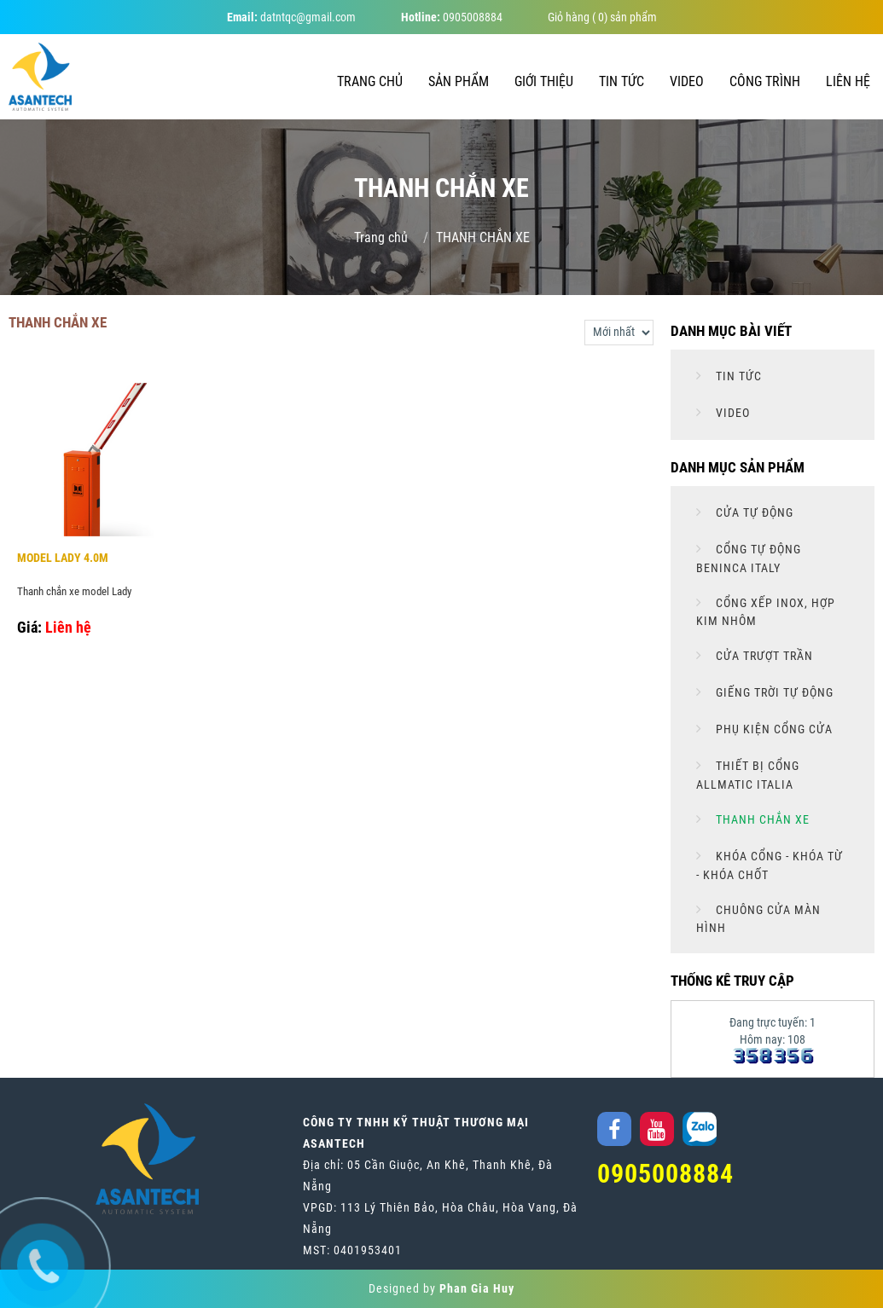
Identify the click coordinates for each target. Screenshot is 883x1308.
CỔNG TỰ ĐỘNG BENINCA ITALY (748, 558)
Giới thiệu (543, 81)
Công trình (764, 81)
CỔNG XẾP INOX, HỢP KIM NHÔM (765, 612)
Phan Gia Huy (476, 1288)
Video (687, 81)
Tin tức (621, 81)
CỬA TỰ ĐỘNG (752, 512)
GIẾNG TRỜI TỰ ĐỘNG (773, 692)
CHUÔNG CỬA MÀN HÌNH (758, 919)
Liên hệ (848, 81)
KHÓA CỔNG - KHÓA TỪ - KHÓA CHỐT (769, 865)
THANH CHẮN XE (761, 819)
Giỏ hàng (569, 17)
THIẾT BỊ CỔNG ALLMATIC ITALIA (747, 775)
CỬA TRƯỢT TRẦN (762, 656)
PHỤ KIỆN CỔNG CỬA (772, 729)
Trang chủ (370, 81)
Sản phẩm (458, 81)
